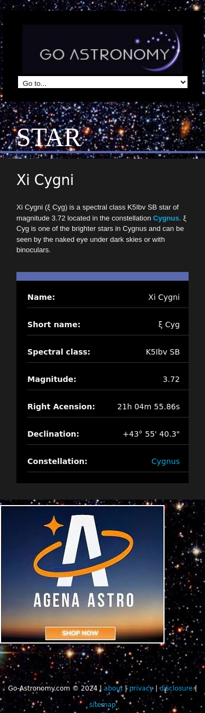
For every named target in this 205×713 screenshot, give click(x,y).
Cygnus (166, 218)
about (113, 688)
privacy (141, 688)
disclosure (176, 688)
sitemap (102, 705)
